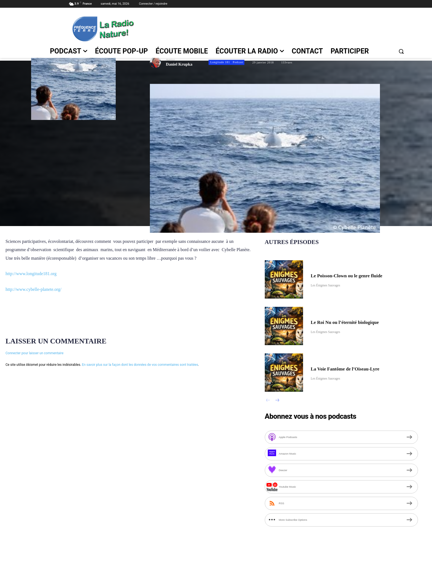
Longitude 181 (220, 62)
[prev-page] (268, 400)
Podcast (237, 62)
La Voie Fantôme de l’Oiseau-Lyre (353, 368)
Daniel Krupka (179, 64)
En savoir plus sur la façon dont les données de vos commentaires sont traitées (140, 365)
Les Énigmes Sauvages (328, 286)
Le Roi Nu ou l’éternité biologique (353, 321)
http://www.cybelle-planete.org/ (33, 289)
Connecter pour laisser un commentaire (34, 353)
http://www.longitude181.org (31, 273)
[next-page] (277, 400)
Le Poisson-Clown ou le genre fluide (355, 275)
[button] (401, 51)
